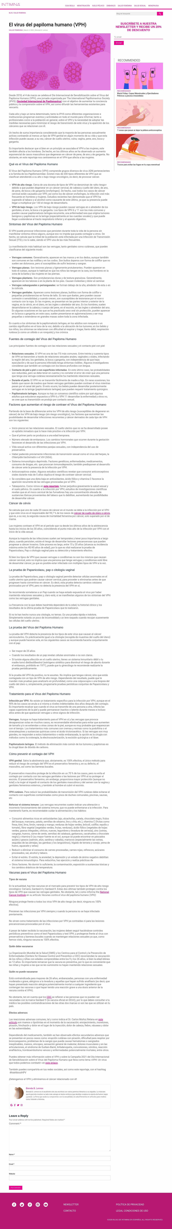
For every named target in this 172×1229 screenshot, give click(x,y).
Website (12, 1174)
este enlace (51, 1062)
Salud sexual (140, 6)
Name (12, 1154)
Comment (15, 1123)
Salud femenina (125, 6)
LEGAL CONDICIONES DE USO (132, 1210)
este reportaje (51, 486)
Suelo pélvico (98, 6)
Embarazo (111, 6)
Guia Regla (70, 6)
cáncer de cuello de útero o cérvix (92, 513)
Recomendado (124, 91)
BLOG (11, 13)
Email (11, 1164)
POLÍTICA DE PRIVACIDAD (130, 1204)
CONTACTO (69, 1210)
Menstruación (83, 6)
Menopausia (153, 6)
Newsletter (70, 1204)
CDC (49, 997)
